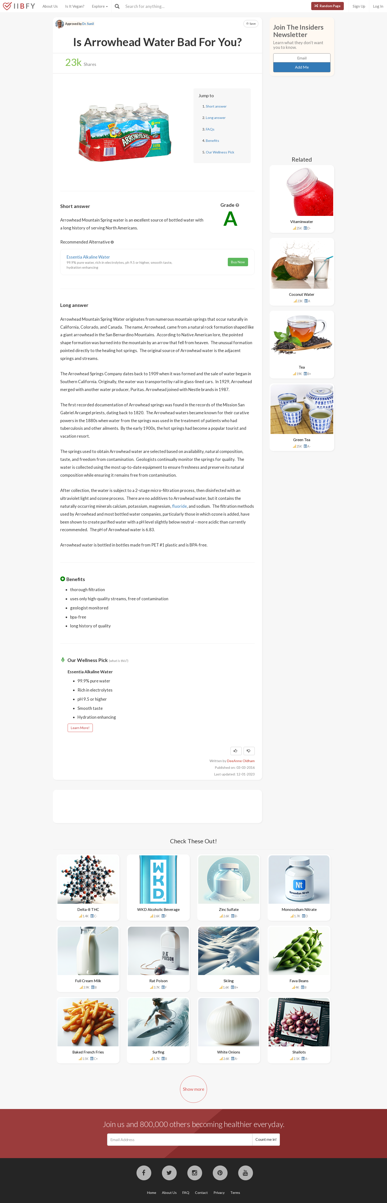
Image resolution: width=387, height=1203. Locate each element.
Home (151, 1192)
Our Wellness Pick (220, 152)
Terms (235, 1192)
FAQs (210, 129)
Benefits (212, 140)
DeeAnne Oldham (241, 761)
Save (251, 23)
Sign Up (359, 6)
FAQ (185, 1192)
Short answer (216, 106)
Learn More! (80, 728)
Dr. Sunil (88, 24)
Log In (378, 6)
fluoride (179, 506)
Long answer (216, 117)
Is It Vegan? (74, 6)
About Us (50, 6)
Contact (201, 1192)
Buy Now (238, 262)
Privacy (219, 1192)
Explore (100, 6)
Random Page (327, 6)
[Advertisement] (150, 806)
